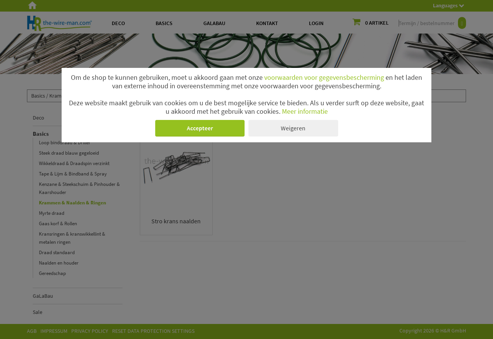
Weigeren (293, 128)
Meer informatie (305, 111)
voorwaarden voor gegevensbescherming (324, 77)
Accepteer (200, 128)
